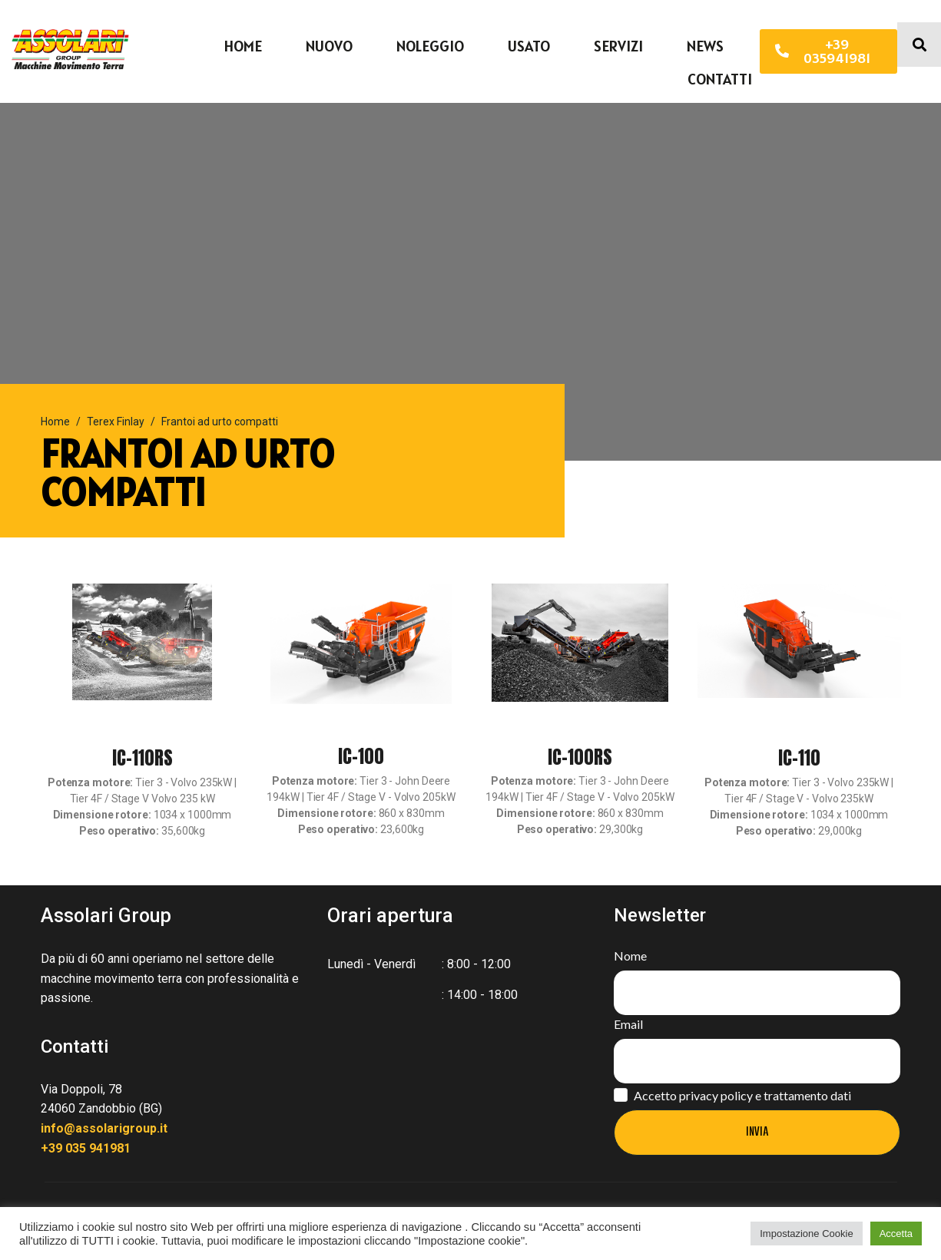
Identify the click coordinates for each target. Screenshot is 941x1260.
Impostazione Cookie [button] (806, 1233)
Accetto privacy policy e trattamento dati (742, 1095)
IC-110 (799, 758)
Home (243, 46)
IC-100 (361, 756)
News (705, 46)
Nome (630, 955)
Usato (529, 46)
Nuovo (329, 46)
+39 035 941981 (86, 1148)
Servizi (618, 46)
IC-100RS (580, 757)
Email (628, 1024)
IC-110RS (142, 758)
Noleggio (430, 46)
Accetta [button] (896, 1233)
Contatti (720, 79)
